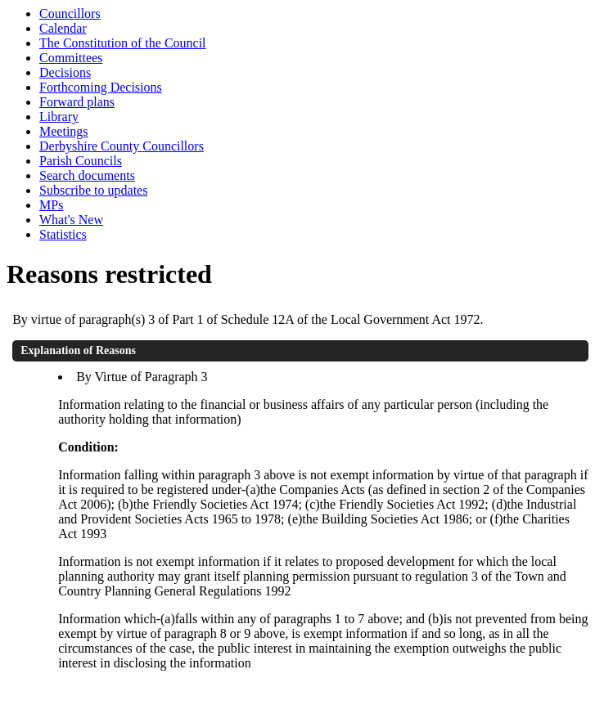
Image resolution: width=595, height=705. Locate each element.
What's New (71, 220)
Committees (70, 58)
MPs (51, 205)
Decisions (65, 72)
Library (59, 116)
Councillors (70, 13)
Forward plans (77, 102)
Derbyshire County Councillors (121, 146)
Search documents (87, 175)
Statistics (63, 234)
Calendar (63, 28)
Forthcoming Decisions (100, 87)
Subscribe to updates (93, 190)
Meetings (63, 131)
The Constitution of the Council (122, 43)
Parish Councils (80, 161)
